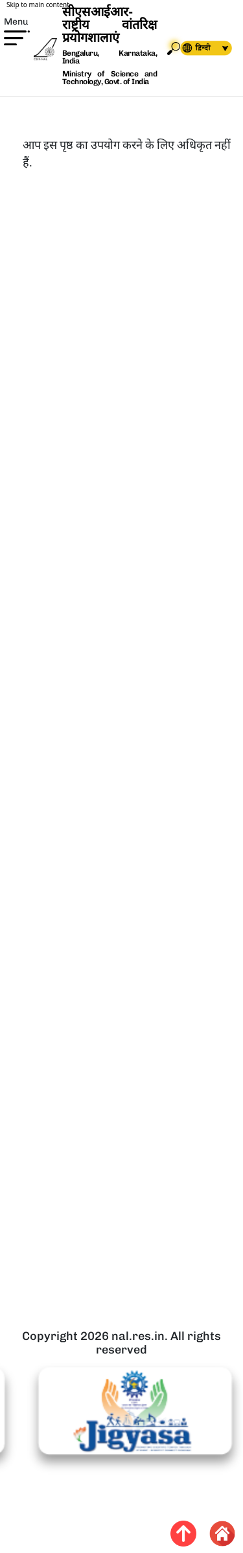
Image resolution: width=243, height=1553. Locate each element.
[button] (9, 57)
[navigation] (194, 48)
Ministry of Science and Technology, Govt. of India (109, 77)
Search (173, 48)
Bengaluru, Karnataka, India (109, 57)
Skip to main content (37, 4)
